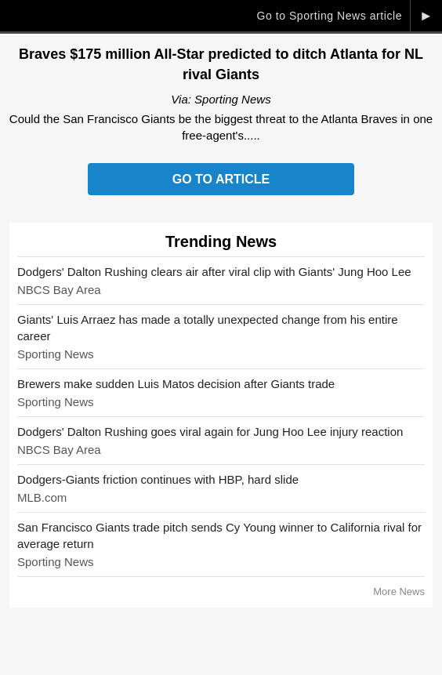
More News (399, 591)
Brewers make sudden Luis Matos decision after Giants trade (176, 383)
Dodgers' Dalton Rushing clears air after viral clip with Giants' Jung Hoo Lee (214, 271)
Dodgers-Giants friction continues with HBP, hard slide (158, 479)
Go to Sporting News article (329, 15)
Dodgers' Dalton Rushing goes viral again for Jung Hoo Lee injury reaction (210, 431)
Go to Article (221, 179)
